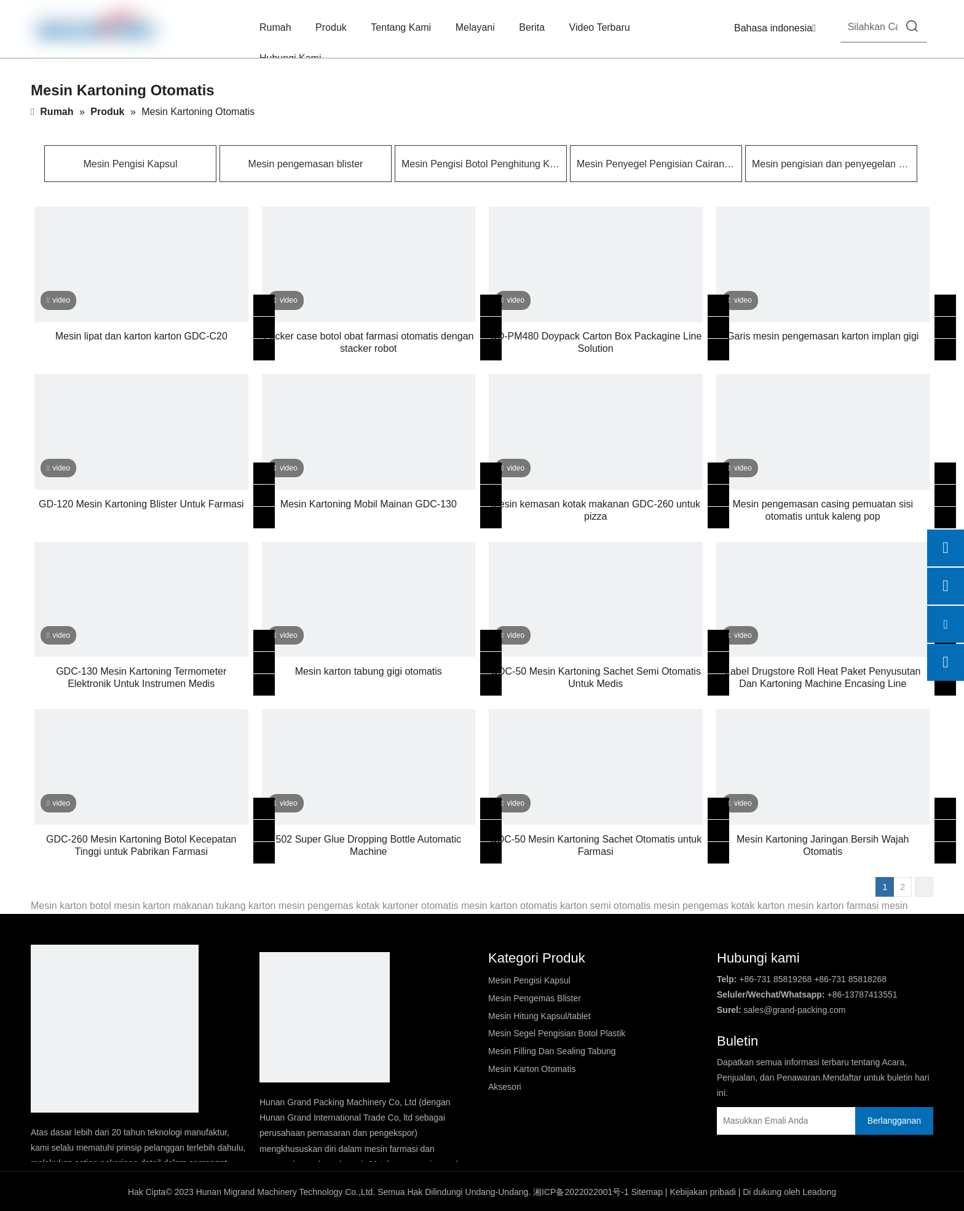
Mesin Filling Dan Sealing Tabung (552, 1051)
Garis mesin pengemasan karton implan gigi (823, 336)
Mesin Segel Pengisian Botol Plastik (556, 1033)
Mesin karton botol (71, 905)
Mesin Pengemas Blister (534, 998)
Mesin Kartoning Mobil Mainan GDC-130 (368, 504)
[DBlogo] (115, 1029)
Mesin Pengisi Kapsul (131, 164)
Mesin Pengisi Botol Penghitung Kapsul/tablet (480, 164)
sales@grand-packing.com (795, 1010)
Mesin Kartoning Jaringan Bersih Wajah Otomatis (823, 845)
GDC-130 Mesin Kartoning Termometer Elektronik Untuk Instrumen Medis (141, 677)
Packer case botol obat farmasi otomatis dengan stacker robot (368, 342)
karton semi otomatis (605, 905)
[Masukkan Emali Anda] (770, 1121)
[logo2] (324, 1017)
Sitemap (647, 1192)
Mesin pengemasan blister (305, 164)
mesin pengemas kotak (329, 905)
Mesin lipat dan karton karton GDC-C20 (141, 336)
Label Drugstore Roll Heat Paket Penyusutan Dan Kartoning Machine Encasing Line (822, 677)
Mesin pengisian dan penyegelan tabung (831, 164)
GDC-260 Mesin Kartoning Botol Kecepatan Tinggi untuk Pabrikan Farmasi (141, 845)
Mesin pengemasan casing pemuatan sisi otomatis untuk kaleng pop (823, 510)
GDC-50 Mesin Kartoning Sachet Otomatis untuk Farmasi (595, 845)
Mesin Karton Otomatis (531, 1069)
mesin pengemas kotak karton (719, 905)
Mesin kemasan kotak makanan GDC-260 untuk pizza (595, 510)
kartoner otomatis (420, 905)
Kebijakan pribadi (702, 1192)
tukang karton (246, 905)
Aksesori (504, 1087)
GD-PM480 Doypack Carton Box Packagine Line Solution (595, 342)
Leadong (820, 1192)
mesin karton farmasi (833, 905)
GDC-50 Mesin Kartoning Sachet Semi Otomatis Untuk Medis (596, 677)
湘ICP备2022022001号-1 (581, 1192)
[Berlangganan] (894, 1121)
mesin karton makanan (163, 905)
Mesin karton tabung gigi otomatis (368, 671)
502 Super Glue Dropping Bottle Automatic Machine (368, 845)
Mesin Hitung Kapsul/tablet (539, 1016)
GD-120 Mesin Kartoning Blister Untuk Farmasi (141, 504)
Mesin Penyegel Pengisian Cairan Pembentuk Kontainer (656, 164)
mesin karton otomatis (509, 905)
